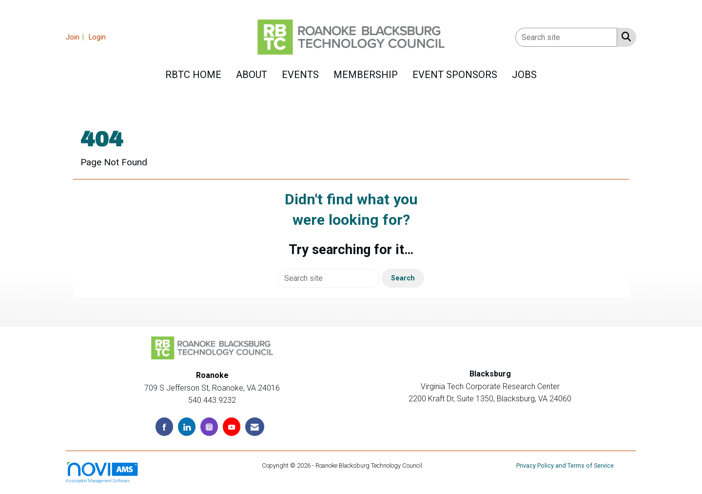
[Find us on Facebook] (164, 426)
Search (403, 278)
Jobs (524, 74)
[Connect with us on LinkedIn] (186, 426)
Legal (433, 465)
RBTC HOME (193, 74)
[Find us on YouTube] (231, 426)
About (251, 74)
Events (300, 74)
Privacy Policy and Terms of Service (565, 465)
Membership (365, 74)
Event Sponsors (454, 74)
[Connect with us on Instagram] (209, 426)
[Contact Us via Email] (254, 426)
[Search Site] (624, 36)
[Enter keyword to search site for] (566, 37)
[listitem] (76, 36)
